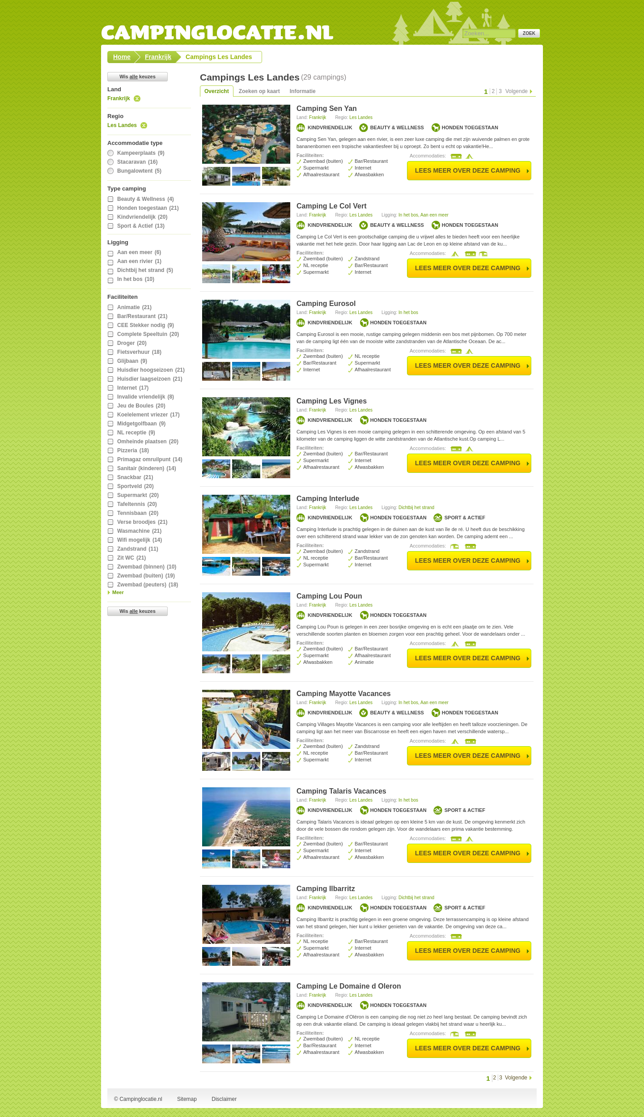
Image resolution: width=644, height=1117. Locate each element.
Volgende (516, 91)
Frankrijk (118, 98)
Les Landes (122, 125)
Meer (118, 592)
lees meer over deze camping (468, 170)
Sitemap (187, 1099)
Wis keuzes (137, 76)
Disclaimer (224, 1099)
